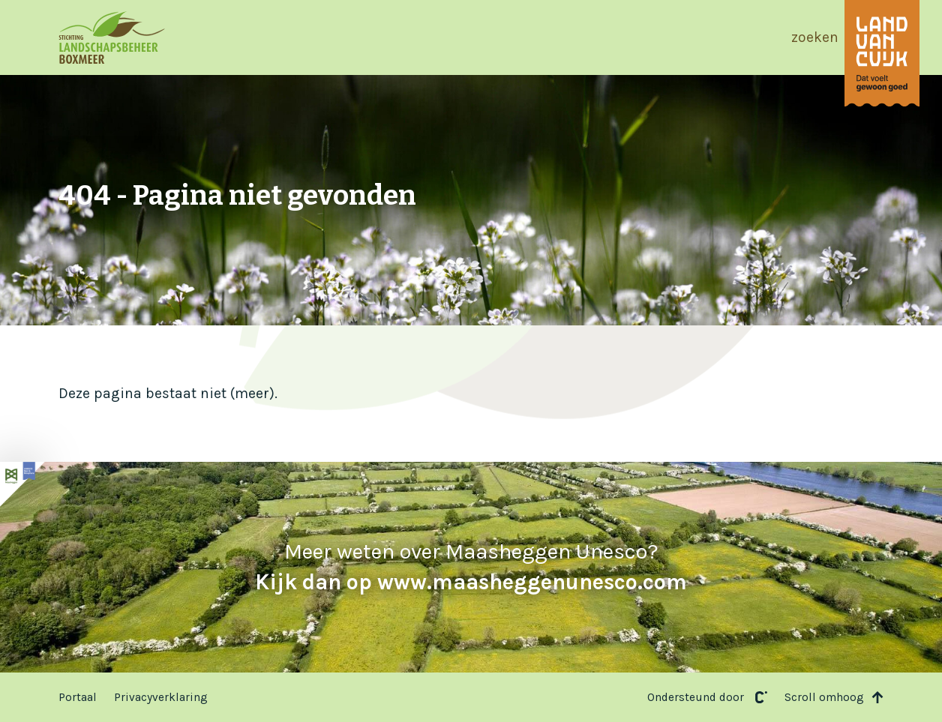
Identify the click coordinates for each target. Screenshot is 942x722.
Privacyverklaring (161, 697)
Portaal (77, 697)
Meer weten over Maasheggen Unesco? (471, 566)
